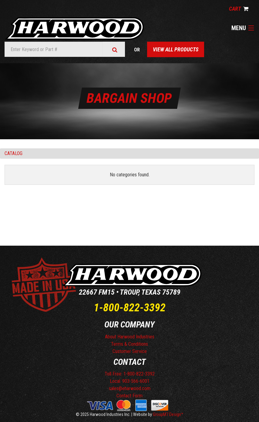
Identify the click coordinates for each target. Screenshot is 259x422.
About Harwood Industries (129, 337)
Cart (238, 8)
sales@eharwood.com (129, 388)
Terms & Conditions (129, 344)
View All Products (175, 49)
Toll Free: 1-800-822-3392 (130, 374)
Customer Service (130, 351)
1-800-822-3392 (130, 307)
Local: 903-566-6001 (130, 381)
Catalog (13, 153)
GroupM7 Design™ (168, 414)
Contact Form (129, 396)
